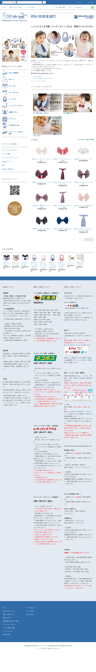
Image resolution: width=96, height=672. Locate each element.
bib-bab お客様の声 (7, 169)
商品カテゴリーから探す (14, 7)
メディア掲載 (6, 154)
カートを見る (30, 611)
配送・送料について (9, 614)
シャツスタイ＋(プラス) (40, 80)
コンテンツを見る (28, 7)
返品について (7, 617)
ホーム (4, 7)
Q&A (3, 165)
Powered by (48, 648)
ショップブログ (7, 631)
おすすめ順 (80, 139)
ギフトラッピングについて (10, 157)
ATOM (8, 634)
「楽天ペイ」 (73, 345)
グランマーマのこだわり (9, 150)
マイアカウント (30, 607)
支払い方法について (9, 611)
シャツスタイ (37, 76)
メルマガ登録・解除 (58, 7)
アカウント (78, 2)
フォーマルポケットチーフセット (43, 78)
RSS (4, 634)
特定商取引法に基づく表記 (11, 621)
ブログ (69, 7)
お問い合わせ (77, 7)
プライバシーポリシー (9, 624)
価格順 (87, 139)
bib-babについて (7, 161)
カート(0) (89, 2)
